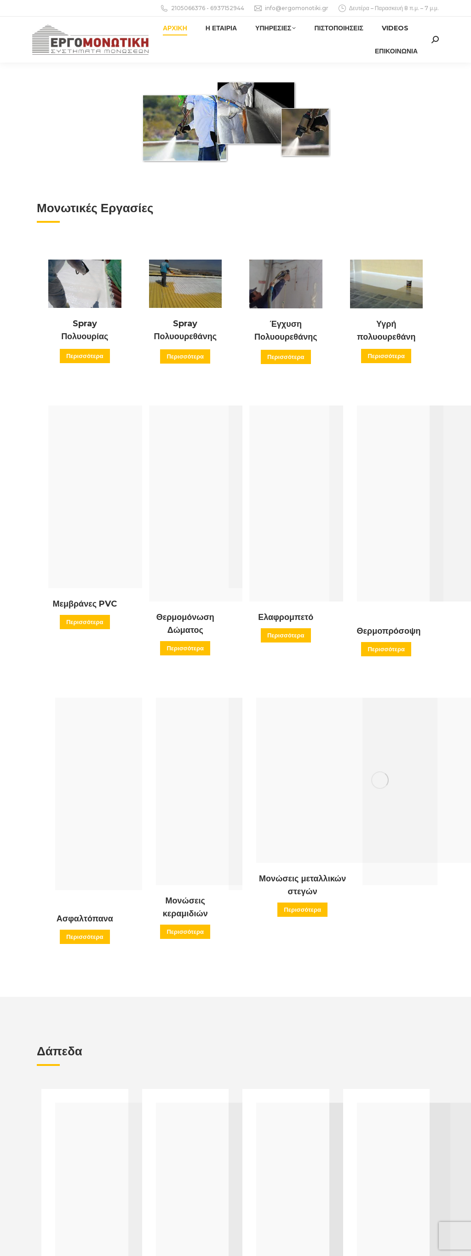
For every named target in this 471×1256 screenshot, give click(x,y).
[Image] (84, 284)
